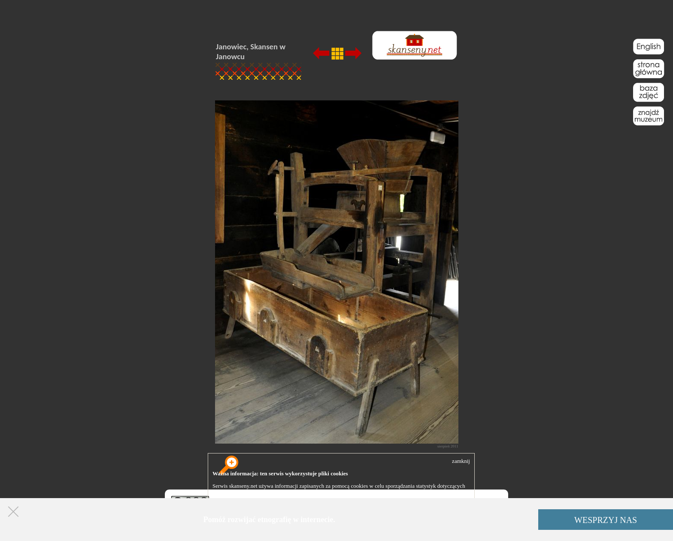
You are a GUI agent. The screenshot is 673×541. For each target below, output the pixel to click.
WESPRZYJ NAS (605, 520)
